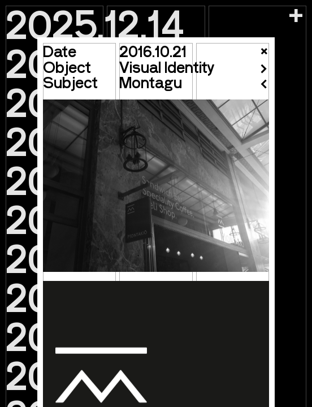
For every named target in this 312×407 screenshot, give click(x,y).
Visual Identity (166, 66)
